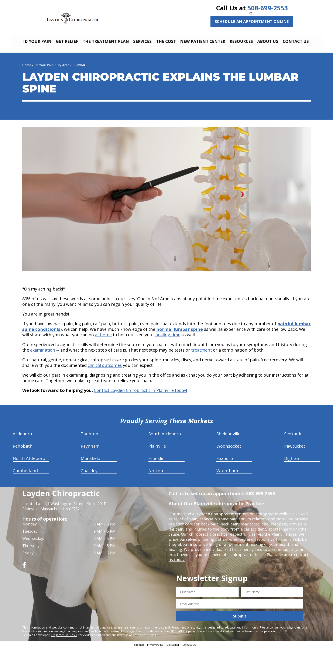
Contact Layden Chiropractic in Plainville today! (140, 393)
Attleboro (22, 437)
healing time (167, 338)
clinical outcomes (105, 368)
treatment (201, 353)
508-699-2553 (267, 8)
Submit (239, 619)
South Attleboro (164, 437)
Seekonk (292, 437)
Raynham (90, 449)
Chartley (89, 474)
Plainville (157, 449)
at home (103, 338)
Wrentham (227, 474)
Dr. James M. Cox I (64, 638)
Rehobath (22, 449)
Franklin (156, 461)
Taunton (89, 437)
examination (42, 353)
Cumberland (25, 474)
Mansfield (90, 461)
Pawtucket (294, 449)
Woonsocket (228, 449)
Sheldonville (228, 437)
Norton (155, 474)
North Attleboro (29, 461)
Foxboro (224, 461)
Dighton (292, 461)
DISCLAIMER (178, 634)
